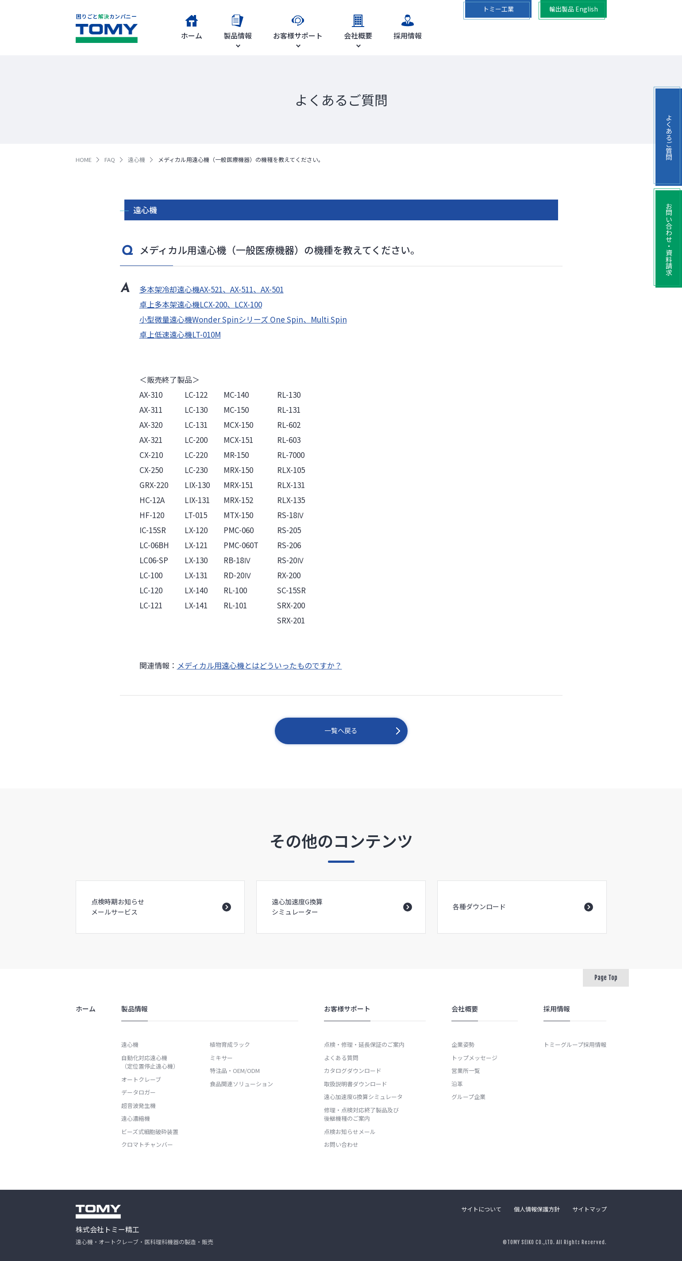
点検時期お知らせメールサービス (161, 918)
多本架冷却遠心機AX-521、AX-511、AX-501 (211, 289)
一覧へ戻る (341, 730)
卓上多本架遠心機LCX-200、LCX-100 (200, 304)
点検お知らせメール (350, 1131)
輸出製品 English (573, 8)
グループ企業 (468, 1096)
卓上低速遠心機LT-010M (180, 334)
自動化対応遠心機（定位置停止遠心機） (150, 1062)
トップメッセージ (474, 1057)
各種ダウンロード (523, 920)
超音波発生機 (138, 1105)
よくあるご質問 (669, 137)
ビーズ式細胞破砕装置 (149, 1131)
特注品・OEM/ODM (235, 1070)
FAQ (109, 159)
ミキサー (221, 1057)
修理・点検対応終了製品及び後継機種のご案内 (361, 1114)
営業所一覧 (465, 1070)
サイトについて (481, 1209)
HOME (84, 159)
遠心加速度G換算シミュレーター (342, 918)
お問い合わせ (341, 1144)
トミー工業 (498, 8)
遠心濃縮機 (135, 1118)
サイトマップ (589, 1209)
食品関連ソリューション (241, 1084)
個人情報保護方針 (537, 1209)
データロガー (138, 1092)
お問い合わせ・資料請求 (669, 239)
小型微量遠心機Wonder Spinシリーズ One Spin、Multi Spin (243, 319)
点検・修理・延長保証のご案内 (364, 1044)
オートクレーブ (141, 1079)
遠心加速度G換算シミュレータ (363, 1096)
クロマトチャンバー (147, 1144)
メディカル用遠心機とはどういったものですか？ (259, 665)
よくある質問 (341, 1057)
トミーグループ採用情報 (574, 1044)
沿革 (457, 1084)
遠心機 (136, 159)
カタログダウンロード (352, 1070)
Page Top (605, 977)
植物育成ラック (230, 1044)
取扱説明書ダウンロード (355, 1084)
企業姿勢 (462, 1044)
